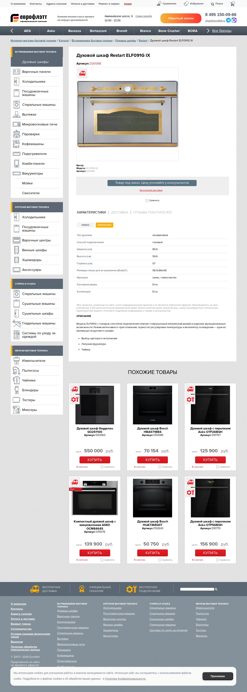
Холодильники (33, 81)
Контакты (36, 3)
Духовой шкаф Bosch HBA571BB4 (152, 430)
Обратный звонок (181, 18)
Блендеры (30, 390)
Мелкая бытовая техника (31, 350)
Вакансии (17, 641)
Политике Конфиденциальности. (125, 678)
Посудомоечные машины (35, 93)
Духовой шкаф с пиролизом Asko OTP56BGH (210, 523)
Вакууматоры (32, 173)
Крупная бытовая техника (32, 207)
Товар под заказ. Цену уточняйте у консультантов (152, 183)
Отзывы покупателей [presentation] (152, 212)
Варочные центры (36, 240)
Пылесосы (30, 370)
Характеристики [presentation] (91, 212)
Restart (143, 40)
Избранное (197, 3)
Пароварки (31, 134)
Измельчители (33, 361)
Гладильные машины (38, 323)
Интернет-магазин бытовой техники (33, 40)
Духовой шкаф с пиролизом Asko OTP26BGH (210, 430)
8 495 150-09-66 (220, 15)
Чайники (29, 380)
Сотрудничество (21, 629)
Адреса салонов (56, 3)
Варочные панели (36, 72)
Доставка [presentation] (119, 212)
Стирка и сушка (25, 283)
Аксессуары (31, 270)
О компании (18, 3)
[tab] (92, 212)
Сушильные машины (38, 303)
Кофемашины (33, 144)
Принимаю (218, 676)
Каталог (64, 40)
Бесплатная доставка (151, 190)
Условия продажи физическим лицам (30, 635)
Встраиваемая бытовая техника (92, 40)
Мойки (27, 183)
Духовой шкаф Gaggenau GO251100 (95, 430)
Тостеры (28, 400)
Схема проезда (143, 16)
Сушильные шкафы (37, 313)
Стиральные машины (39, 104)
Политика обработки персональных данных (25, 648)
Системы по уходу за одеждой (38, 335)
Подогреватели (34, 154)
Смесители (31, 193)
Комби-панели (33, 163)
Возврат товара (21, 624)
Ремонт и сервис (109, 3)
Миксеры (29, 410)
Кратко (85, 225)
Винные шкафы (34, 250)
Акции (128, 3)
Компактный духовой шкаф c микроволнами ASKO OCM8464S (95, 525)
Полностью (104, 225)
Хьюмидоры (31, 260)
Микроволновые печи (39, 124)
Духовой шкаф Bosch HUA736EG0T (152, 523)
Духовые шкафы (125, 40)
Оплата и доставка (82, 3)
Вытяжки (29, 114)
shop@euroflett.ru (215, 20)
